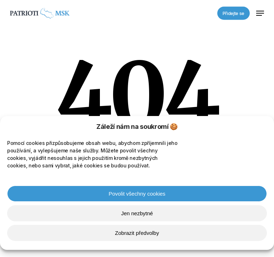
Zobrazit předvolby (137, 234)
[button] (260, 13)
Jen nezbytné (137, 214)
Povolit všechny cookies (136, 195)
